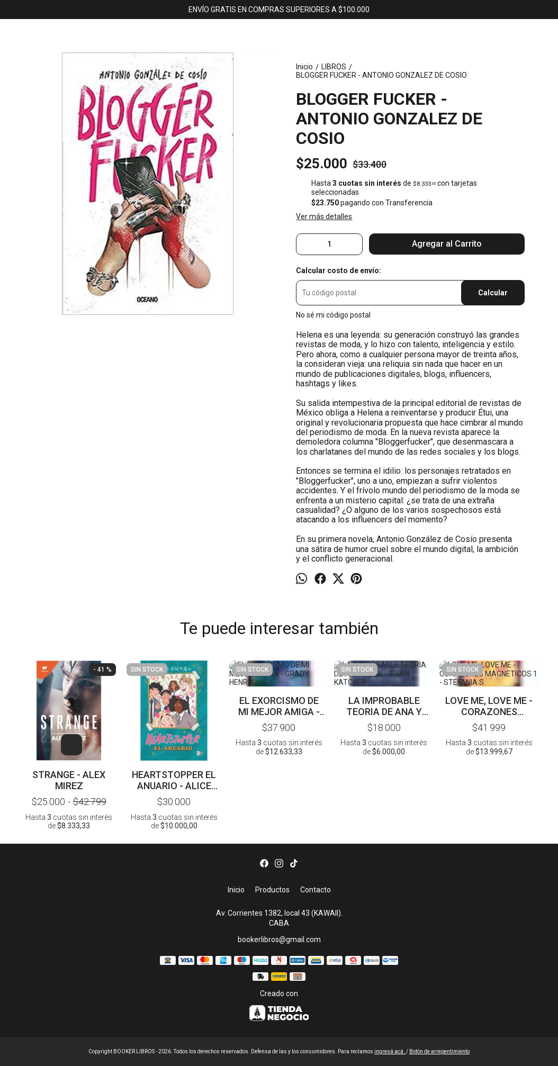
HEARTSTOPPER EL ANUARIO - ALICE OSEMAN (174, 780)
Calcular (493, 292)
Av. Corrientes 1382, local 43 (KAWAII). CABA (279, 918)
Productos (272, 890)
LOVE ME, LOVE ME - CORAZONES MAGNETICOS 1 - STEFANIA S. (489, 680)
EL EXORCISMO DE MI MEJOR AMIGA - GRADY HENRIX (279, 680)
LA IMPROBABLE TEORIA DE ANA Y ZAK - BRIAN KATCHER (384, 680)
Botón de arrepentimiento (439, 1051)
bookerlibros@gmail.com (279, 939)
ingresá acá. (390, 1051)
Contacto (315, 890)
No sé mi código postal (333, 315)
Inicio (236, 890)
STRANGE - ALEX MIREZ (68, 780)
